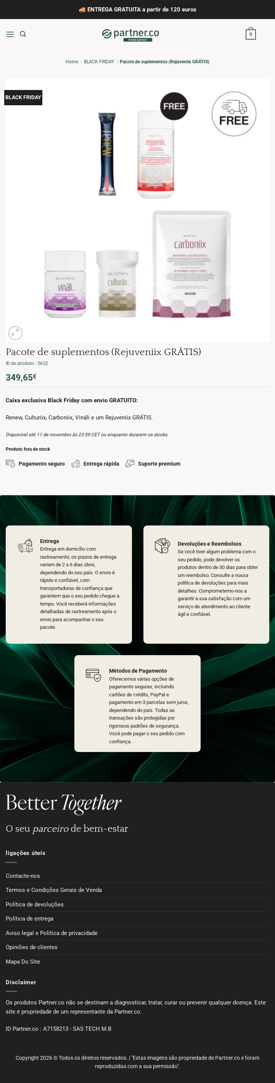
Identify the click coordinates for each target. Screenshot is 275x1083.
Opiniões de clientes (32, 947)
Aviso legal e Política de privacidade (52, 933)
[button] (10, 34)
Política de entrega (29, 918)
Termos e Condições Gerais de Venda (54, 890)
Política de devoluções (35, 904)
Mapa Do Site (23, 961)
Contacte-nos (23, 876)
